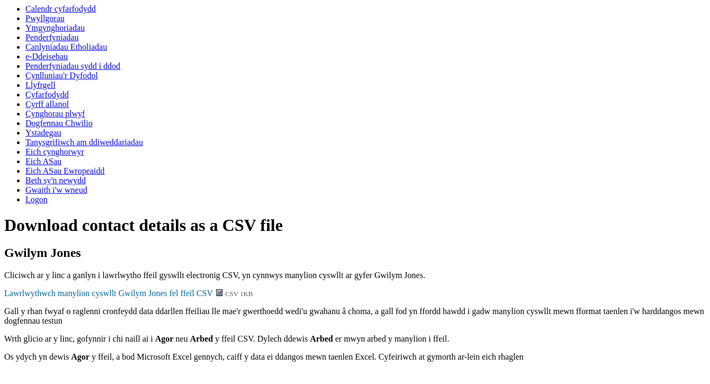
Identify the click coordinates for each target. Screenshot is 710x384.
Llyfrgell (40, 85)
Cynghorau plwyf (55, 113)
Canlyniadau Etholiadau (66, 46)
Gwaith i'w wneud (56, 189)
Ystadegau (43, 132)
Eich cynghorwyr (54, 151)
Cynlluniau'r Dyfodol (61, 75)
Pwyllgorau (45, 18)
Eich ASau (43, 161)
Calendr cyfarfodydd (60, 8)
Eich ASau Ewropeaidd (64, 170)
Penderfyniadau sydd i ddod (72, 65)
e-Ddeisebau (46, 56)
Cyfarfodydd (47, 94)
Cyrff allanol (47, 104)
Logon (36, 199)
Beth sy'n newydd (55, 180)
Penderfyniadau (51, 37)
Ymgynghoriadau (55, 27)
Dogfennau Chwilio (59, 123)
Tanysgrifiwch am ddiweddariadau (84, 142)
